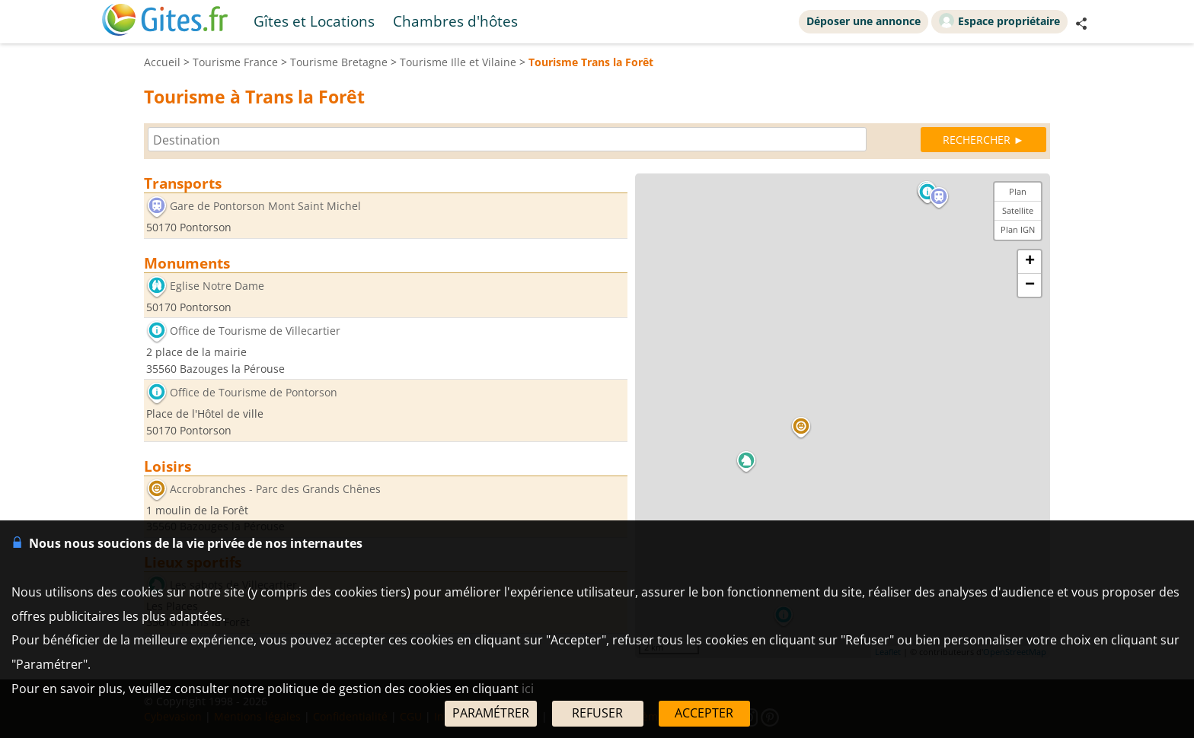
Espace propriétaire (999, 20)
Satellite (1017, 210)
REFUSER (597, 713)
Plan (1017, 191)
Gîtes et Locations (314, 20)
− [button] (1030, 285)
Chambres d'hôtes (455, 20)
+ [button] (1030, 261)
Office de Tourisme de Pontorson (253, 393)
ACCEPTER (704, 713)
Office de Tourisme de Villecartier (255, 331)
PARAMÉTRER (490, 713)
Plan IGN (1018, 229)
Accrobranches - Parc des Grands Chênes (275, 489)
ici (528, 688)
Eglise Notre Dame (217, 285)
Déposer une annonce (863, 21)
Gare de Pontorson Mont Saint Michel (265, 206)
